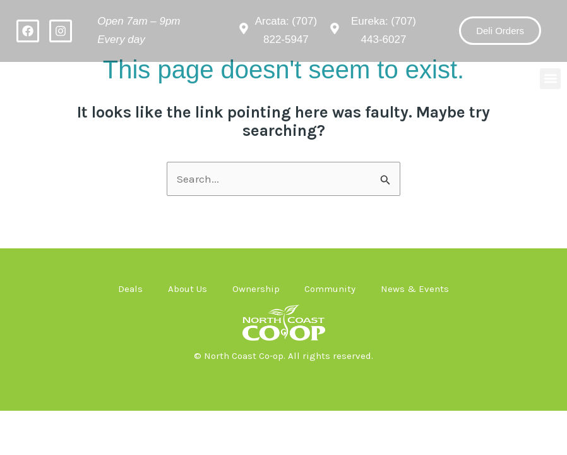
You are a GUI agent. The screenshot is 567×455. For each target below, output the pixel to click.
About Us (187, 288)
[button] (550, 78)
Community (330, 288)
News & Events (415, 288)
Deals (130, 288)
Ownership (256, 288)
